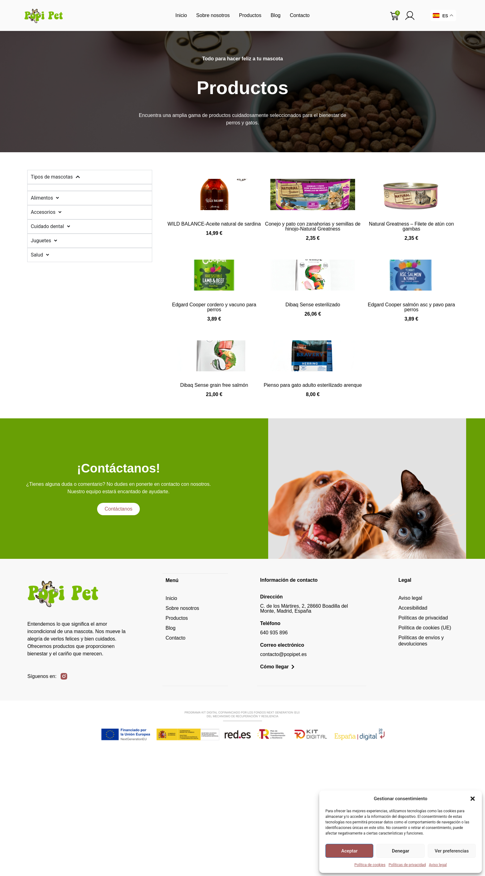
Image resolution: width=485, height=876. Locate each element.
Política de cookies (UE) (424, 753)
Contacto (300, 15)
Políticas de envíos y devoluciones (421, 766)
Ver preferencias (452, 851)
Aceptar (349, 851)
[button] (473, 799)
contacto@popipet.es (283, 779)
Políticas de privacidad (407, 865)
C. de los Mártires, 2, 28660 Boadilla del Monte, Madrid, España (304, 734)
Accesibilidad (412, 733)
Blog (276, 15)
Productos (250, 15)
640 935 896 (274, 758)
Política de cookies (370, 865)
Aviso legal (438, 865)
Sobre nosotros (213, 15)
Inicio (181, 15)
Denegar (400, 851)
